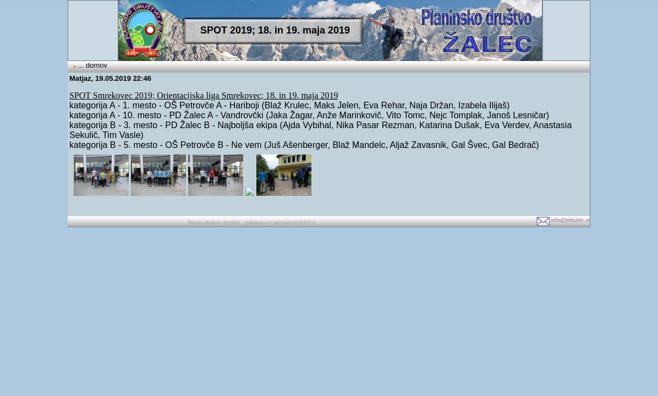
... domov (91, 65)
